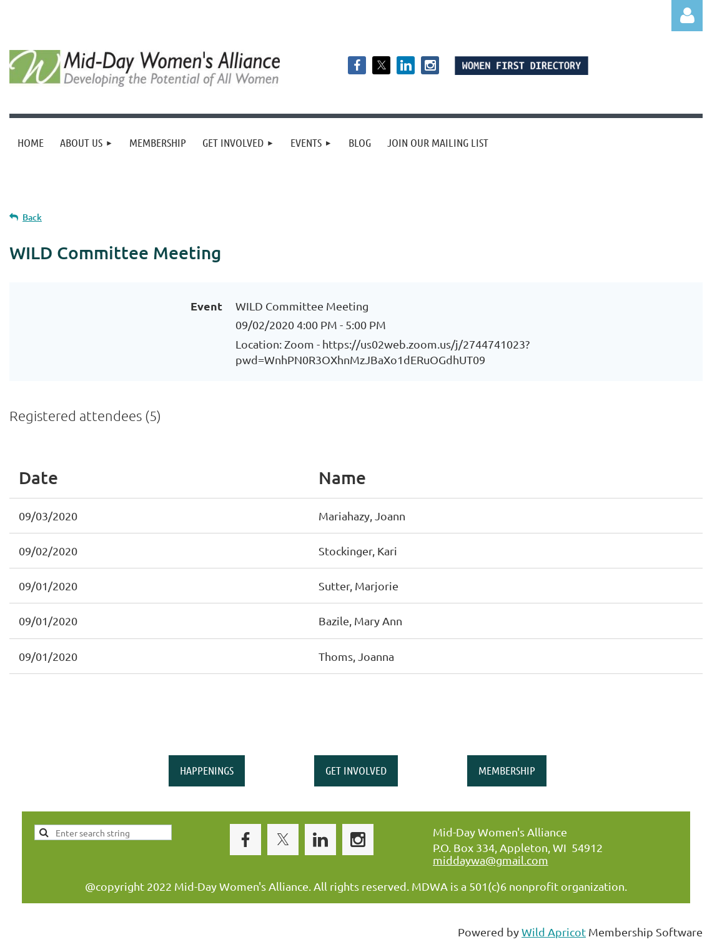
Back (32, 217)
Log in (687, 15)
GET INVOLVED (356, 770)
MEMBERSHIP (506, 770)
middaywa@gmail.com (490, 859)
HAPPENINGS (207, 770)
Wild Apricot (554, 931)
